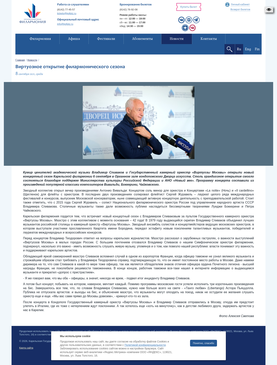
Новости (32, 60)
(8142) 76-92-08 (129, 9)
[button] (268, 10)
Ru (239, 49)
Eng (248, 49)
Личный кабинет (240, 4)
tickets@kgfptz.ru (66, 13)
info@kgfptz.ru (65, 24)
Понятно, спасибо (203, 343)
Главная (20, 60)
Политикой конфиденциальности (145, 345)
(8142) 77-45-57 (66, 9)
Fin (257, 49)
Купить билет (188, 7)
